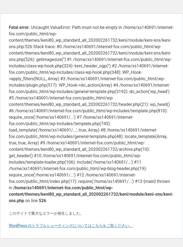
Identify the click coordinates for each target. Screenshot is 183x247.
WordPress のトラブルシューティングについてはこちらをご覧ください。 (71, 225)
